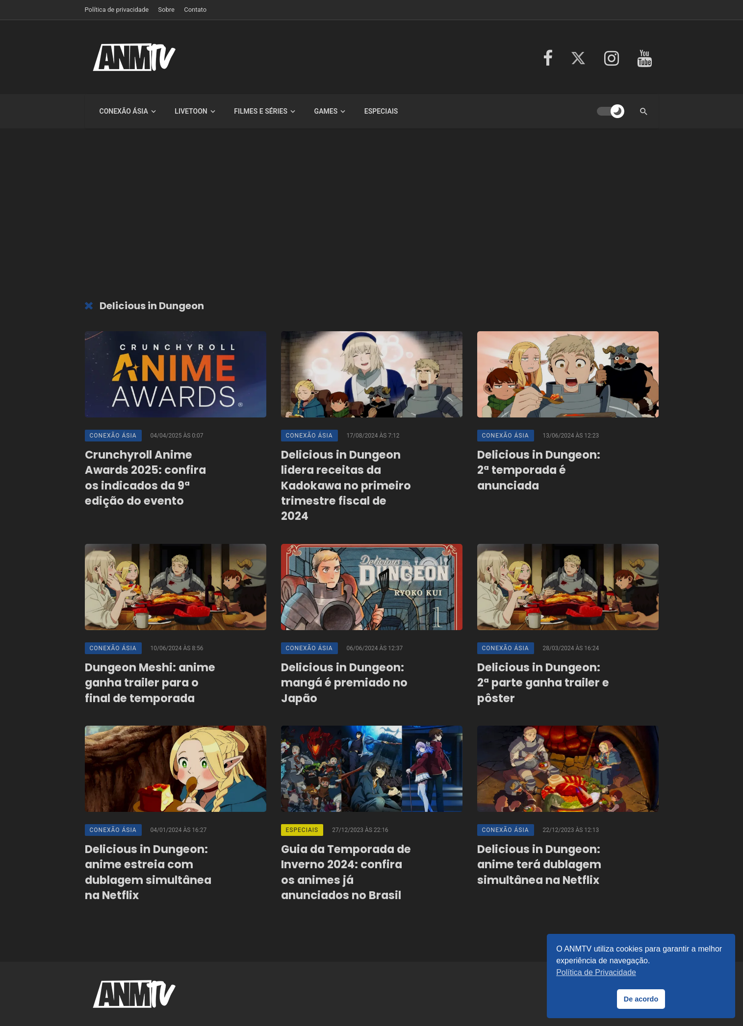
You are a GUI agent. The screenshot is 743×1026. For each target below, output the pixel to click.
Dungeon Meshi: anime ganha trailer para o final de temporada (150, 683)
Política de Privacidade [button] (596, 972)
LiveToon (191, 111)
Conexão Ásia (124, 111)
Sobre (166, 9)
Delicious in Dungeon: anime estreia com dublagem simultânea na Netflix (148, 872)
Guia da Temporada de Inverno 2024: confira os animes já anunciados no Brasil (346, 872)
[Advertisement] (371, 216)
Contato (195, 9)
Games (326, 111)
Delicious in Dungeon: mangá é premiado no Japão (344, 683)
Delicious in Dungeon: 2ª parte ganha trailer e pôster (543, 683)
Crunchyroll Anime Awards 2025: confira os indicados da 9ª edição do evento (145, 478)
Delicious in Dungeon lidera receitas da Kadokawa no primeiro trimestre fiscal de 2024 (346, 485)
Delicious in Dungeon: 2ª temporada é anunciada (538, 470)
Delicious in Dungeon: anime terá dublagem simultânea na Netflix (539, 865)
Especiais (381, 111)
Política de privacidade (117, 9)
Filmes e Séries (260, 111)
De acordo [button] (641, 999)
